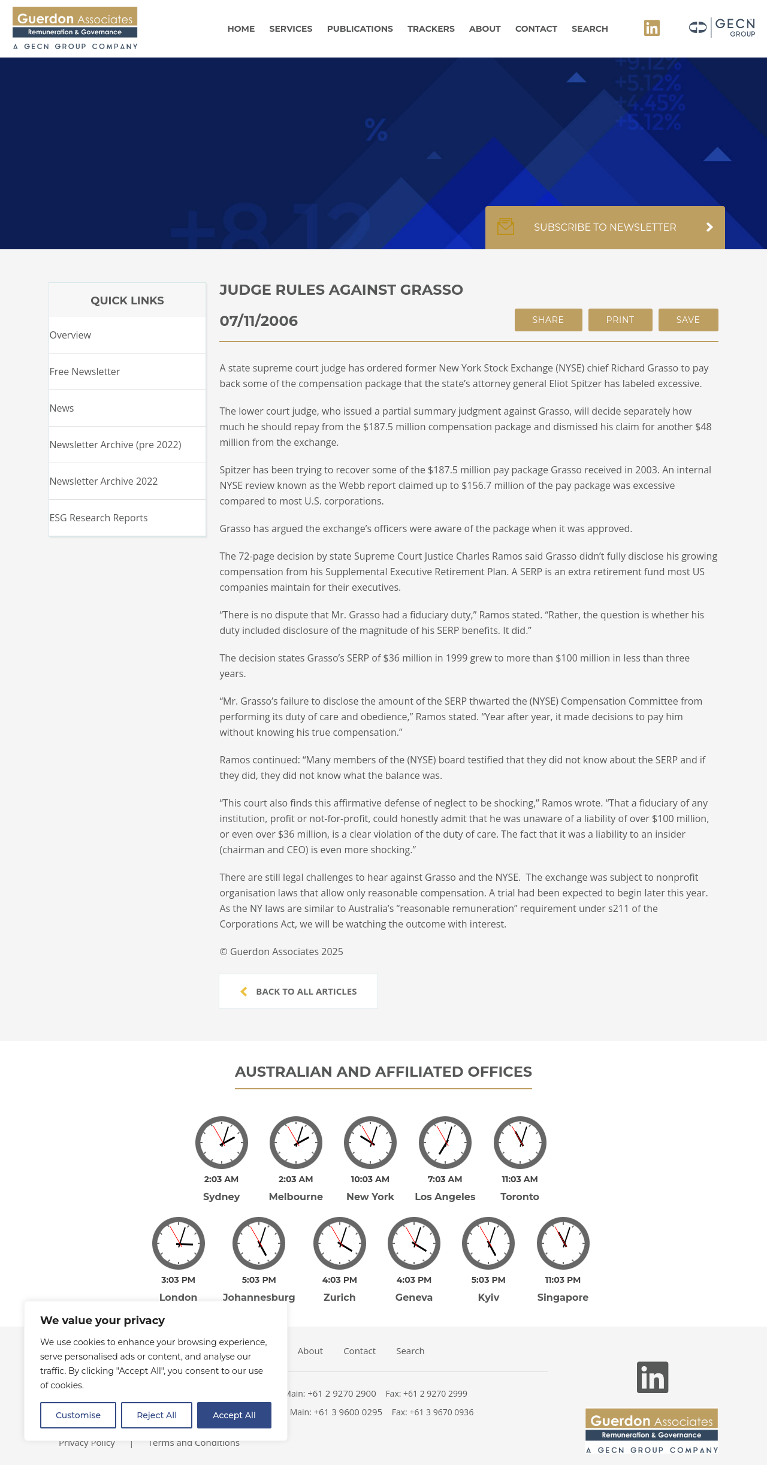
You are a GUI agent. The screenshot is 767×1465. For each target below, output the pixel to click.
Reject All (157, 1415)
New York (370, 1188)
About (485, 28)
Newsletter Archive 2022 (103, 481)
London (178, 1280)
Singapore (563, 1280)
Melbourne (295, 1188)
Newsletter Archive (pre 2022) (115, 444)
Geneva (414, 1280)
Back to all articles (298, 991)
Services (291, 28)
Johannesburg (259, 1280)
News (61, 408)
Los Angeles (445, 1188)
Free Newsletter (84, 371)
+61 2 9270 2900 (341, 1376)
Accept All (234, 1415)
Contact (536, 28)
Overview (69, 335)
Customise (78, 1415)
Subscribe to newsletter (605, 233)
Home (241, 28)
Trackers (431, 28)
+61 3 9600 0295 (348, 1395)
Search (590, 28)
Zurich (340, 1280)
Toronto (519, 1188)
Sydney (221, 1188)
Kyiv (488, 1280)
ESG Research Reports (98, 517)
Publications (360, 28)
